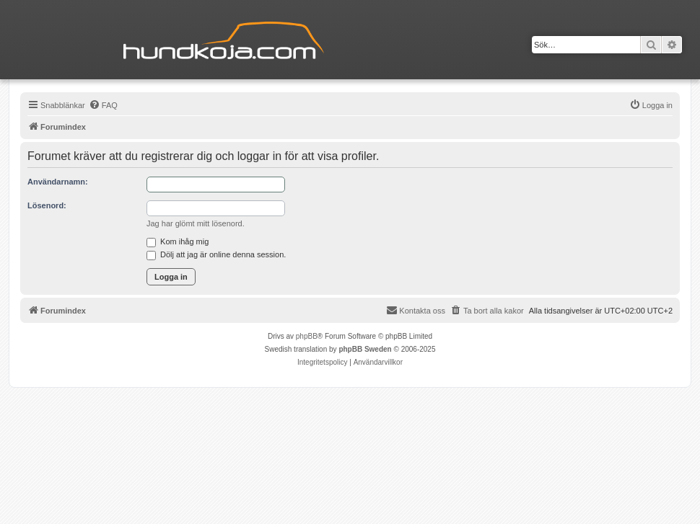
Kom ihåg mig (177, 241)
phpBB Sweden (364, 349)
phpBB (307, 336)
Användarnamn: (57, 181)
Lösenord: (46, 205)
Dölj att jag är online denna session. (216, 254)
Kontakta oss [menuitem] (415, 310)
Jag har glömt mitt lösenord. (195, 223)
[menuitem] (103, 105)
